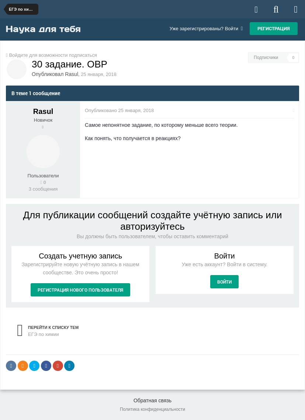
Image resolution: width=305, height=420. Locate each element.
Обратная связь (152, 400)
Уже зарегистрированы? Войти (206, 28)
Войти (224, 282)
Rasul (71, 74)
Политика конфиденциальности (152, 409)
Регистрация (273, 28)
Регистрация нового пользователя (80, 290)
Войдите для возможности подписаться (53, 55)
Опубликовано (120, 110)
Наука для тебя (43, 29)
